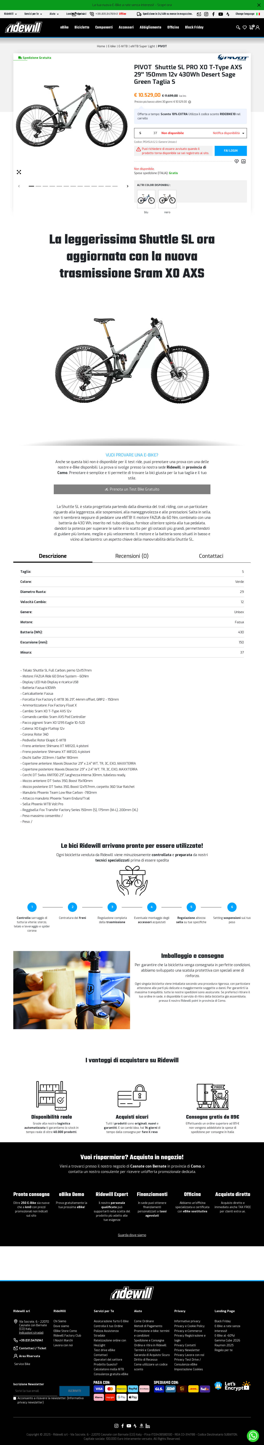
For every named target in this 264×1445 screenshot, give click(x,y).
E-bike (112, 46)
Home (101, 46)
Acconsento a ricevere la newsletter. (51, 1400)
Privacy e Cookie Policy (189, 1326)
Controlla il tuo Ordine (108, 1326)
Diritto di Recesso (145, 1360)
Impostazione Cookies (188, 1369)
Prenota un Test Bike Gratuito (132, 489)
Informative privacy (187, 1321)
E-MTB (123, 46)
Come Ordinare (144, 1321)
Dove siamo (61, 1326)
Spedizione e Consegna (149, 1340)
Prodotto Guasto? (105, 1364)
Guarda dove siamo (132, 1235)
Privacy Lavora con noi (189, 1355)
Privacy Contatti (185, 1345)
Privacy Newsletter (187, 1350)
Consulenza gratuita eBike (111, 1374)
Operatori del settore (108, 1360)
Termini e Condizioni (147, 1350)
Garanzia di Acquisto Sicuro (152, 1355)
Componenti (104, 28)
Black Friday (194, 28)
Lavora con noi (63, 1345)
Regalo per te (224, 1350)
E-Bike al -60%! (225, 1336)
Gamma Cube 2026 (227, 1340)
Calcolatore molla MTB (109, 1369)
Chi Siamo (60, 1321)
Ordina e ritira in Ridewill (150, 1345)
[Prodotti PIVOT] (233, 57)
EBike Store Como (65, 1331)
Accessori (126, 28)
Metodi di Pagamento (148, 1326)
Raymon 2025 (224, 1345)
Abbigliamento (150, 28)
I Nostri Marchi (63, 1340)
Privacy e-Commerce (188, 1331)
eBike (64, 28)
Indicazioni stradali (31, 1333)
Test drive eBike (104, 1350)
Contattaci (101, 1355)
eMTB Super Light (142, 46)
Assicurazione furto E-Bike (111, 1321)
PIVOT (162, 46)
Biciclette (82, 28)
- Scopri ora (163, 5)
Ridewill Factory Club (67, 1336)
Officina (173, 28)
